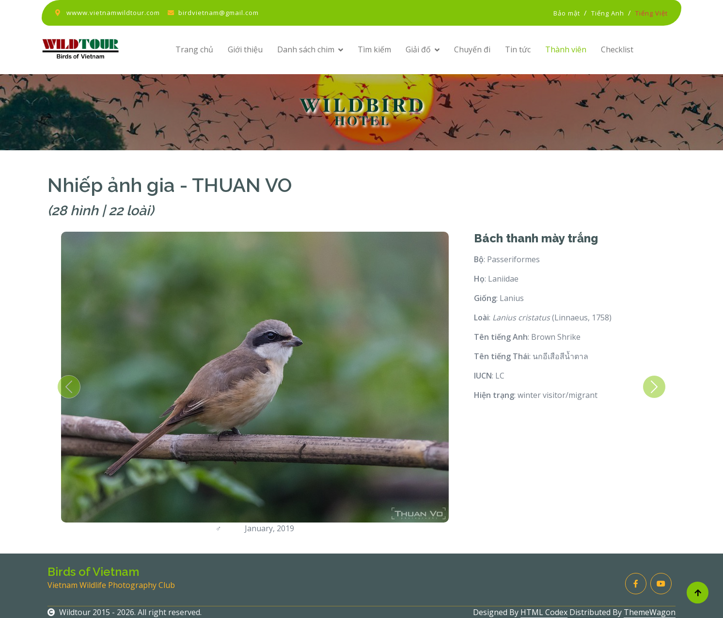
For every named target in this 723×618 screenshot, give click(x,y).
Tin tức (518, 49)
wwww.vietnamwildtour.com (113, 12)
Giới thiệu (245, 49)
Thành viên (565, 49)
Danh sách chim (305, 49)
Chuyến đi (472, 49)
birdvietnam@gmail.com (218, 12)
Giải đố (418, 49)
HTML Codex (543, 612)
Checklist (617, 49)
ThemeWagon (650, 612)
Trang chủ (194, 49)
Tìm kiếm (374, 49)
